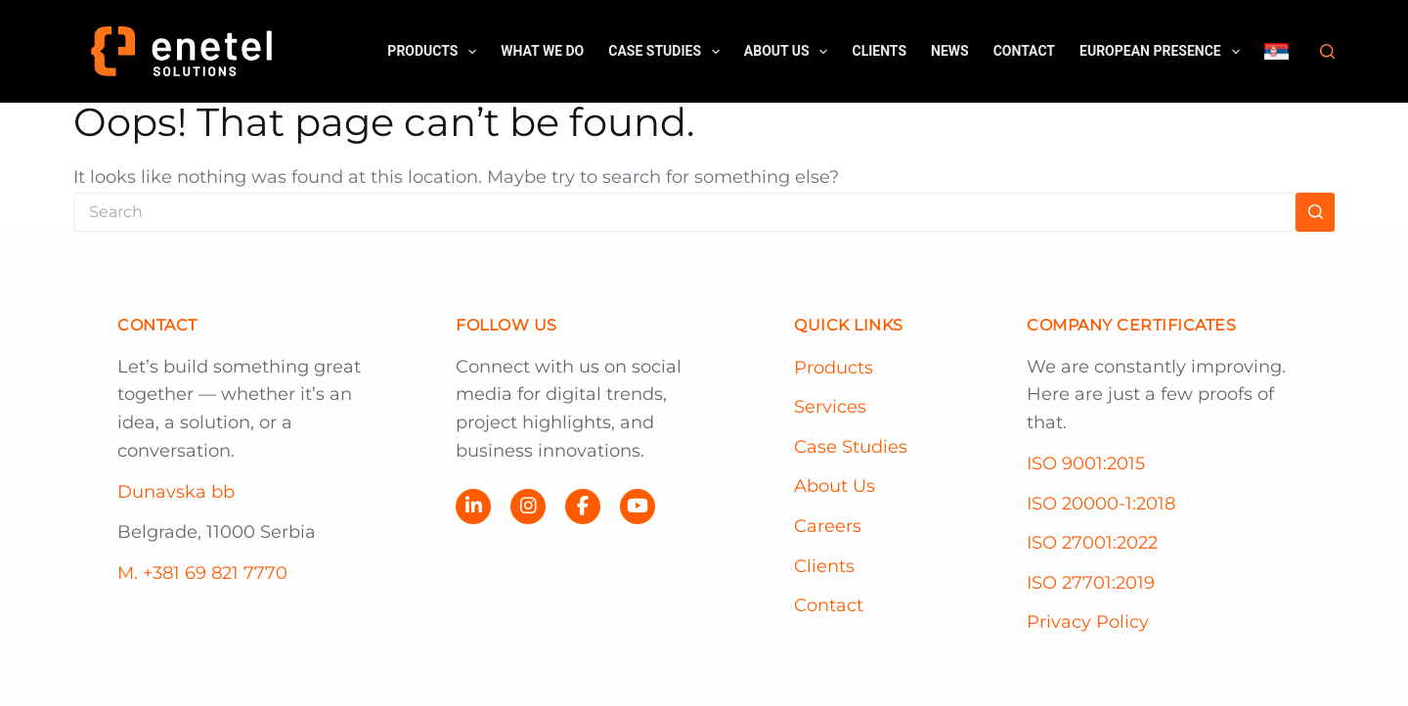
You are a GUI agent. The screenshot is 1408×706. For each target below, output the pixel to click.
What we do (542, 51)
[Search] (1327, 51)
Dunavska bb (176, 492)
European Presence (1163, 52)
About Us (834, 486)
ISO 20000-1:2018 (1101, 503)
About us (790, 52)
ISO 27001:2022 (1092, 542)
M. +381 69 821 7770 (202, 573)
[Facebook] (582, 506)
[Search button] (1315, 212)
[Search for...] (684, 212)
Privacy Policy (1088, 622)
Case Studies (667, 52)
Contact (1024, 51)
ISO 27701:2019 (1091, 583)
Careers (827, 526)
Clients (879, 51)
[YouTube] (637, 506)
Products (435, 52)
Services (830, 407)
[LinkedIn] (473, 506)
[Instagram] (528, 506)
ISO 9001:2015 (1086, 463)
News (950, 51)
